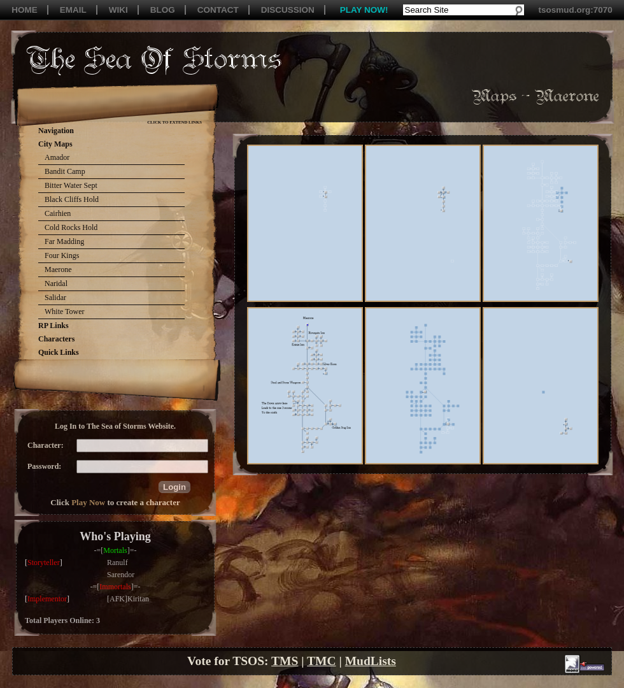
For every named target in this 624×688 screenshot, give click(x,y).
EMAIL (73, 10)
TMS (284, 661)
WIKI (118, 10)
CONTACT (218, 10)
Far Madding (64, 241)
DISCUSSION (288, 10)
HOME (24, 10)
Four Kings (62, 255)
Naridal (56, 283)
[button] (174, 487)
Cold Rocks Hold (71, 227)
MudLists (370, 661)
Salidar (55, 297)
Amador (57, 157)
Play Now (88, 502)
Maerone (58, 269)
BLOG (162, 10)
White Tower (65, 311)
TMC (321, 661)
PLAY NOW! (364, 10)
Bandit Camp (65, 171)
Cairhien (58, 213)
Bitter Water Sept (71, 185)
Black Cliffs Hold (72, 199)
